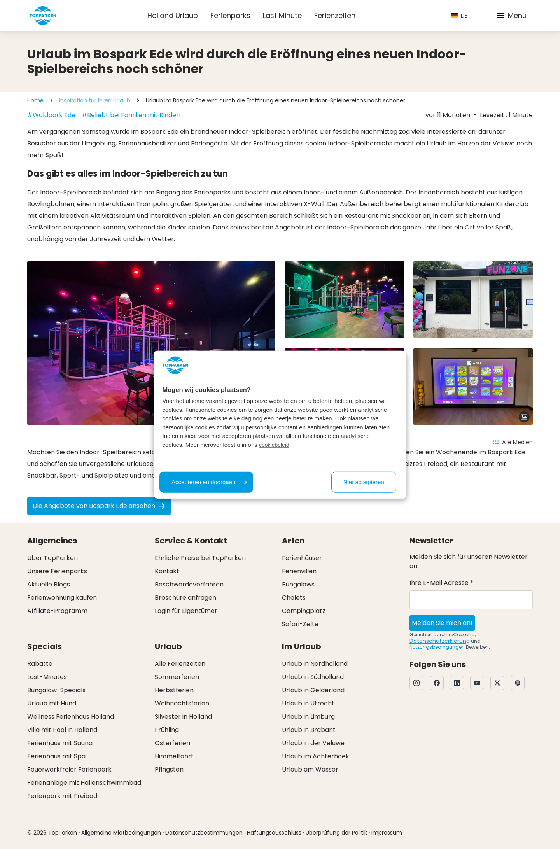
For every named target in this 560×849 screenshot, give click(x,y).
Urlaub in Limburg (308, 716)
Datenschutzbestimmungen (204, 833)
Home (35, 100)
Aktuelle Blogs (48, 584)
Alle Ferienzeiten (180, 663)
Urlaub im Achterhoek (315, 756)
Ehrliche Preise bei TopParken (200, 557)
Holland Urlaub (172, 15)
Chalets (294, 597)
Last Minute (282, 15)
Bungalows (298, 584)
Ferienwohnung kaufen (62, 597)
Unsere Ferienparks (57, 571)
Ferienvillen (299, 571)
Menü (511, 15)
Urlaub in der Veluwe (313, 743)
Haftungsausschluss (274, 833)
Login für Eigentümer (186, 610)
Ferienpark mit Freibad (62, 795)
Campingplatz (304, 610)
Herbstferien (174, 690)
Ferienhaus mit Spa (56, 756)
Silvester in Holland (183, 716)
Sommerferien (177, 676)
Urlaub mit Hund (51, 703)
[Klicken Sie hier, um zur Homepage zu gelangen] (42, 15)
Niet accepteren (363, 481)
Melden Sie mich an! (442, 622)
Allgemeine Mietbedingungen (121, 833)
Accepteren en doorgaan (209, 481)
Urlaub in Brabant (309, 729)
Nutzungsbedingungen (437, 647)
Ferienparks (230, 15)
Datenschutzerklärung (440, 641)
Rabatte (39, 663)
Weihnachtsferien (182, 703)
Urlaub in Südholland (313, 676)
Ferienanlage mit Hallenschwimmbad (84, 782)
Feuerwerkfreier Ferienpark (69, 769)
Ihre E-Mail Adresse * (441, 582)
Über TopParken (52, 557)
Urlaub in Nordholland (315, 663)
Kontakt (167, 571)
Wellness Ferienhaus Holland (70, 716)
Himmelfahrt (174, 756)
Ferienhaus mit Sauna (60, 743)
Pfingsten (169, 769)
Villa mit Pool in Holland (62, 729)
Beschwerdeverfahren (189, 584)
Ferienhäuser (302, 557)
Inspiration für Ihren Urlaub (94, 100)
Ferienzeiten (334, 15)
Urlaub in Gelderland (313, 690)
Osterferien (172, 743)
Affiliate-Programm (57, 610)
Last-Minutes (47, 676)
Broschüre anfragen (185, 597)
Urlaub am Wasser (310, 769)
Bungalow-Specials (56, 690)
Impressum (386, 833)
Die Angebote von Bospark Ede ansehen (99, 505)
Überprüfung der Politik (336, 833)
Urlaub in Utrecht (308, 703)
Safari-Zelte (300, 624)
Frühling (167, 729)
